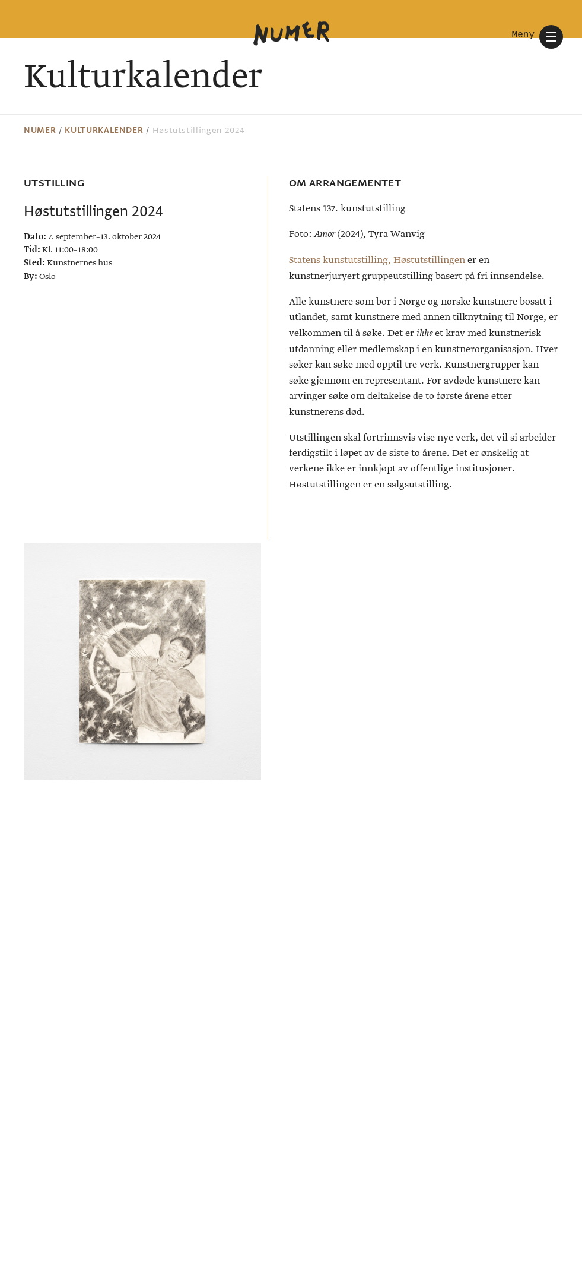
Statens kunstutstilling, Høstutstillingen (377, 260)
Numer (40, 130)
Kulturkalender (104, 130)
